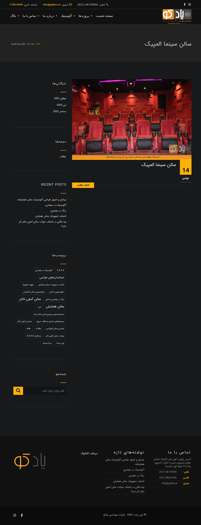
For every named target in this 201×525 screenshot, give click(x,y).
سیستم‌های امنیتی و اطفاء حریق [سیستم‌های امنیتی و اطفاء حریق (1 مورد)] (50, 321)
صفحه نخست (104, 16)
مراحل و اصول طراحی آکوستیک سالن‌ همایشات (41, 200)
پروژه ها (84, 16)
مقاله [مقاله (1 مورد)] (29, 328)
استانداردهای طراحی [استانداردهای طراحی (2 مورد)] (52, 277)
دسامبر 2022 (59, 111)
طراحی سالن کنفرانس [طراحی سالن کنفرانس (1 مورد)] (55, 328)
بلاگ (13, 16)
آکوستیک (66, 16)
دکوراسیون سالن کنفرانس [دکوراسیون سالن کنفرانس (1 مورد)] (34, 292)
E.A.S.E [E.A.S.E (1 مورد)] (60, 270)
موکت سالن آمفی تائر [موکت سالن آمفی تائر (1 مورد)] (55, 336)
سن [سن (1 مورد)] (39, 307)
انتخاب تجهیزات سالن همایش (50, 216)
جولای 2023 (60, 98)
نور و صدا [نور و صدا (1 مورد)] (60, 343)
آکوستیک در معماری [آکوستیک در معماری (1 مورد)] (43, 270)
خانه (38, 43)
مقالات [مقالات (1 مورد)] (38, 328)
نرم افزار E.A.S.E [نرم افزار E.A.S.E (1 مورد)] (34, 336)
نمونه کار (31, 43)
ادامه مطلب (83, 185)
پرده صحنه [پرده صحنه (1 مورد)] (47, 343)
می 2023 (61, 105)
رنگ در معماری (58, 211)
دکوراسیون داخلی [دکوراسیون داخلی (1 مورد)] (56, 292)
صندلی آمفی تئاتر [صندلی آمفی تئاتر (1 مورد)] (24, 321)
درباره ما (48, 16)
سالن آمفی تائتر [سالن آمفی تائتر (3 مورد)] (30, 299)
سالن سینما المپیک (158, 165)
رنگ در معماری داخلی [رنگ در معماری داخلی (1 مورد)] (55, 299)
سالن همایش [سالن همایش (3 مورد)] (55, 306)
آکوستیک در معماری (55, 205)
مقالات (63, 157)
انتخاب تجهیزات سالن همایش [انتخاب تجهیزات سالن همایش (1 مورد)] (51, 284)
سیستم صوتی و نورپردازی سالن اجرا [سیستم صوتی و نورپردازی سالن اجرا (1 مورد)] (49, 314)
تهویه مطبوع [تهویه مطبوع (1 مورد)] (28, 284)
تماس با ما (29, 16)
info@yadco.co (169, 483)
